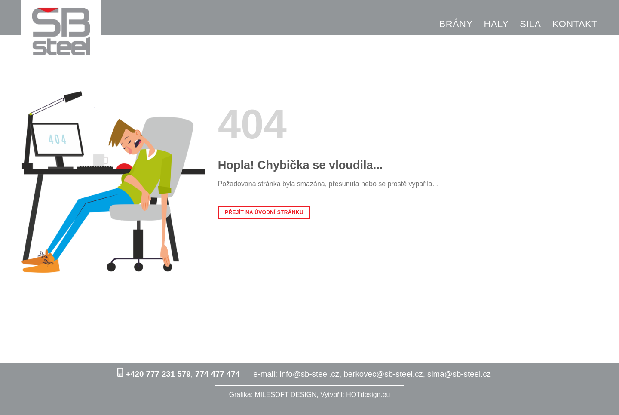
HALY (496, 23)
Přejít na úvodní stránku (264, 212)
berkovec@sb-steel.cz (383, 373)
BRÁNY (456, 23)
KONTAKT (575, 23)
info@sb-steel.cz (310, 373)
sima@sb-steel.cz (459, 373)
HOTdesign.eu (368, 394)
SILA (530, 23)
